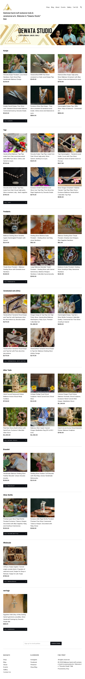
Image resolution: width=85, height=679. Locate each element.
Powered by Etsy (63, 669)
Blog (52, 7)
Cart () (75, 7)
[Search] (81, 7)
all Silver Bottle (11, 533)
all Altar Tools (10, 440)
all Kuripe (8, 121)
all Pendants (9, 281)
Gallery (69, 7)
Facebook (33, 662)
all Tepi (7, 202)
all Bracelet (9, 485)
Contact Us (7, 672)
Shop (48, 7)
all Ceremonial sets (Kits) (14, 361)
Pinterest (33, 664)
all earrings (9, 629)
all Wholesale (10, 581)
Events (63, 7)
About (57, 7)
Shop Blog (33, 667)
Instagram (33, 660)
